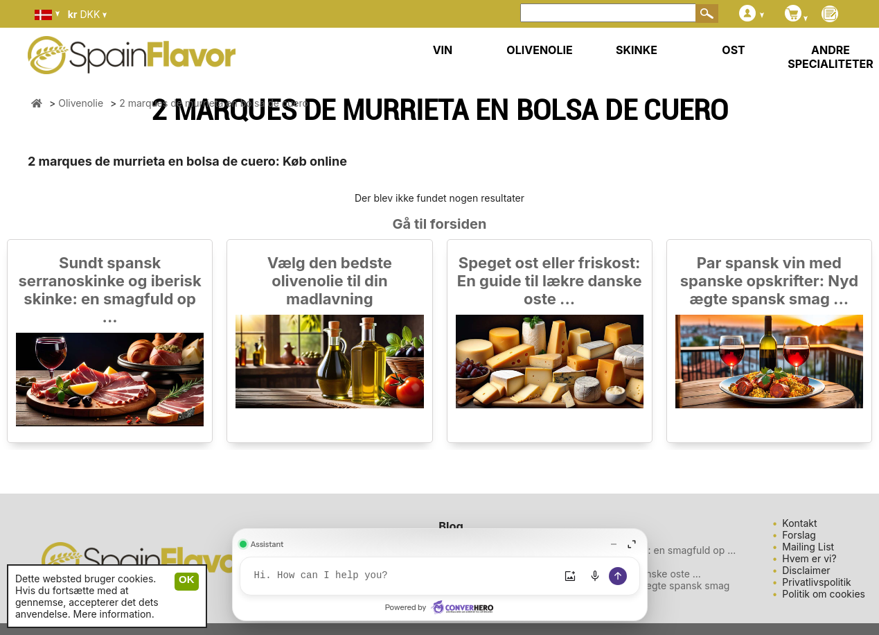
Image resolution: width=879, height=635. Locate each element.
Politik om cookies (823, 594)
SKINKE (636, 50)
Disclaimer (806, 570)
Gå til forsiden (440, 224)
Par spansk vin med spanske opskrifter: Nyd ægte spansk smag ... (769, 281)
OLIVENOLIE (539, 50)
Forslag (799, 535)
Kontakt (799, 523)
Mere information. (113, 614)
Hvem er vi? (809, 558)
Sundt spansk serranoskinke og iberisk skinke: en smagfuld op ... (110, 290)
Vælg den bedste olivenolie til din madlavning (329, 281)
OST (733, 50)
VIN (443, 50)
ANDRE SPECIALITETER (830, 57)
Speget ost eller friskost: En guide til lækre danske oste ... (549, 281)
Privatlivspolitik (816, 582)
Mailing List (808, 547)
